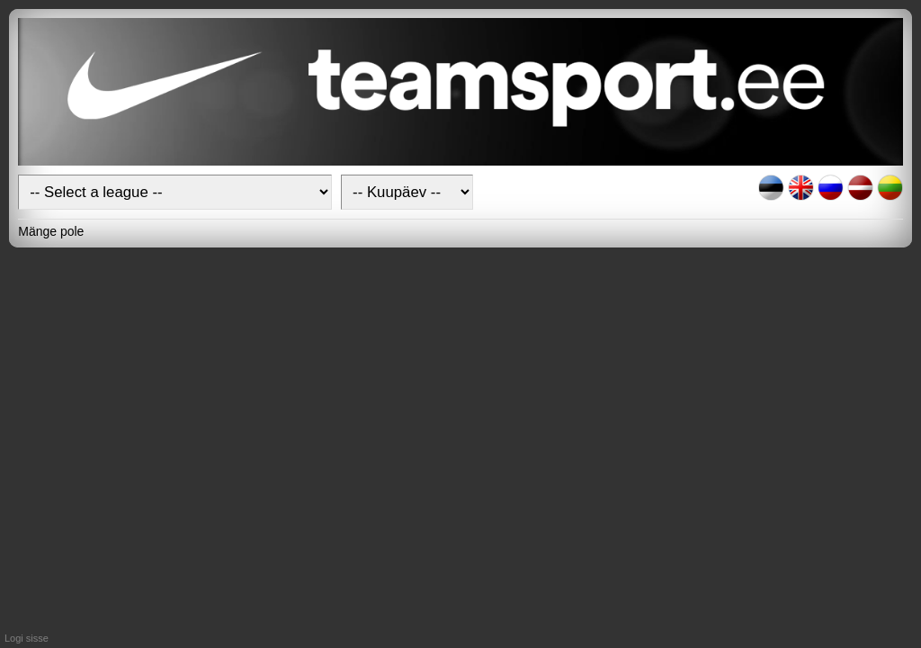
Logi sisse (26, 638)
